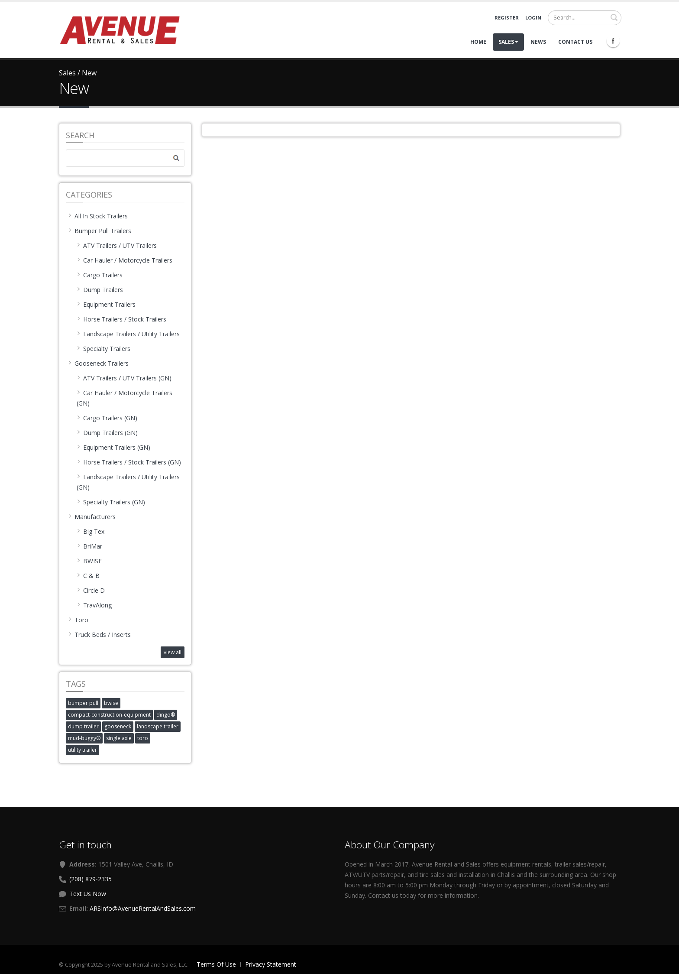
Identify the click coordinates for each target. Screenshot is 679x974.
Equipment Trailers (106, 304)
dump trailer (83, 726)
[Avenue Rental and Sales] (119, 29)
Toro (78, 620)
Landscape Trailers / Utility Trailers (128, 334)
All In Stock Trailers (98, 216)
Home (478, 41)
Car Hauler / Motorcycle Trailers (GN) (124, 398)
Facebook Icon (613, 40)
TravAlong (94, 605)
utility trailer (82, 749)
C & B (88, 575)
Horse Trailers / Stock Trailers (121, 319)
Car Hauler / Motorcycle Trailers (124, 260)
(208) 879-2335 (90, 879)
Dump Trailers (100, 290)
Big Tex (90, 531)
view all (172, 652)
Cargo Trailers (100, 275)
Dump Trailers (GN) (107, 433)
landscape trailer (157, 726)
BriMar (89, 546)
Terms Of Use (216, 964)
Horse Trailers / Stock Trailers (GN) (129, 462)
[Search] (584, 17)
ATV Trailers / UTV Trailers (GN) (124, 378)
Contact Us (575, 41)
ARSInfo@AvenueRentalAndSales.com (143, 908)
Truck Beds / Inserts (99, 634)
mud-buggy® (84, 738)
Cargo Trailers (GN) (107, 418)
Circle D (91, 590)
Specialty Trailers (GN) (111, 502)
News (538, 41)
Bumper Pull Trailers (99, 231)
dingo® (165, 714)
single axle (119, 738)
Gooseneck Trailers (98, 363)
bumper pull (83, 703)
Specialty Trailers (103, 348)
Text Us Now (87, 894)
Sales (508, 41)
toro (142, 738)
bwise (111, 703)
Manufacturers (92, 517)
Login (533, 17)
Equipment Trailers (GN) (113, 447)
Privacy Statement (270, 964)
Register (507, 17)
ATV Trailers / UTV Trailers (117, 245)
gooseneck (117, 726)
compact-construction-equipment (109, 714)
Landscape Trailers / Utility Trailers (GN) (128, 482)
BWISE (89, 561)
